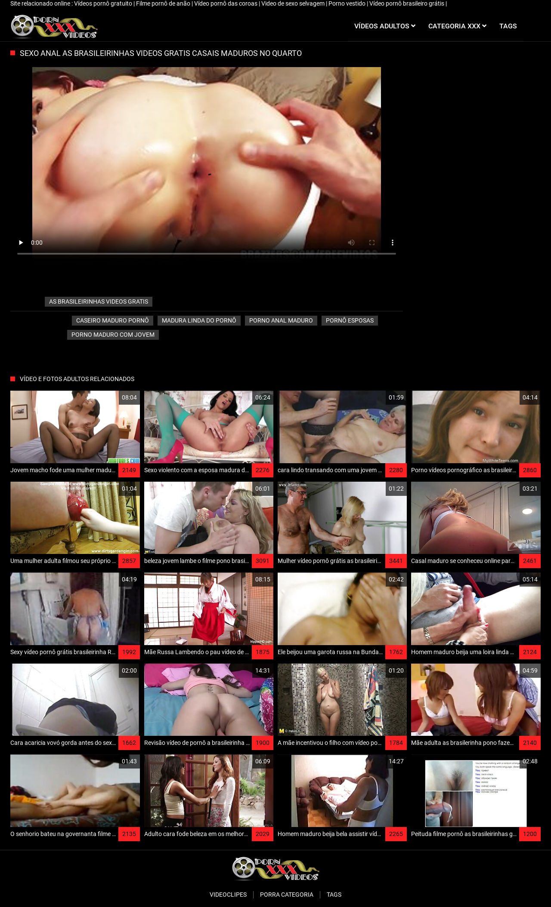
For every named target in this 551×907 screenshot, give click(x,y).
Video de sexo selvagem (293, 3)
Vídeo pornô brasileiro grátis (407, 3)
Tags (334, 894)
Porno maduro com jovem (113, 334)
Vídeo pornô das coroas (226, 3)
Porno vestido (347, 3)
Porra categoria (286, 894)
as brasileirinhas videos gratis (98, 301)
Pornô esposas (350, 320)
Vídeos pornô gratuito (103, 3)
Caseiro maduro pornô (112, 320)
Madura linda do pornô (199, 320)
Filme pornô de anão (164, 3)
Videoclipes (228, 894)
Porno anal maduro (281, 320)
